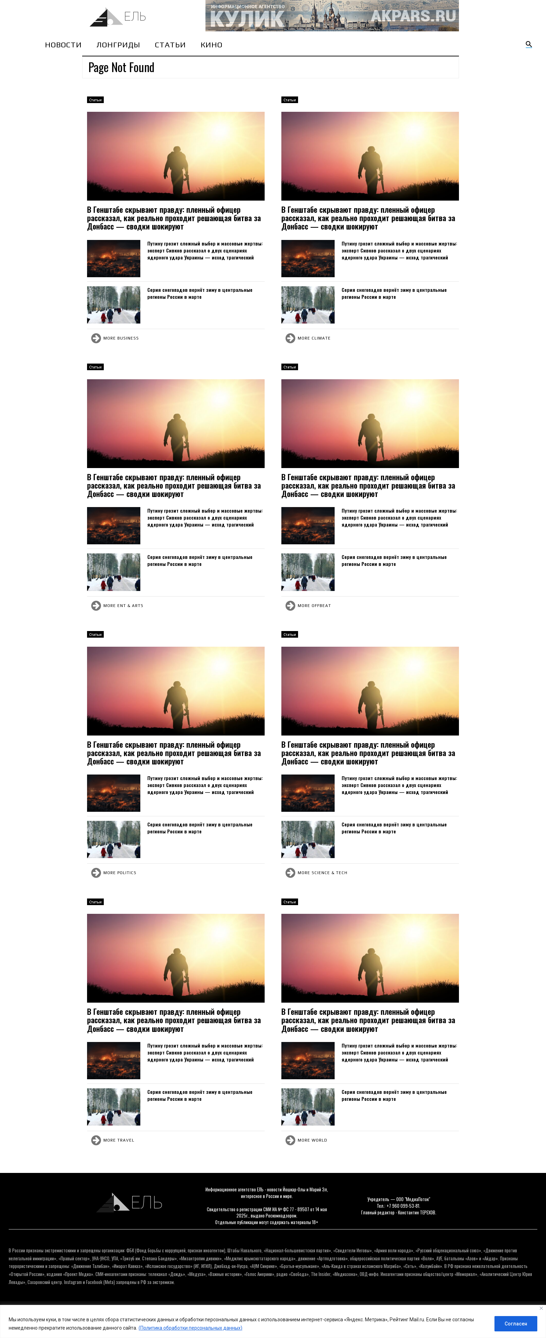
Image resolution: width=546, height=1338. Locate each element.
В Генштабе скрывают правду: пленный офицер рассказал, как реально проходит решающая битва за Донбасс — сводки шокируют (174, 218)
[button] (529, 44)
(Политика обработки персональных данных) (190, 1328)
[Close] (541, 1308)
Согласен (516, 1324)
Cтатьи (95, 100)
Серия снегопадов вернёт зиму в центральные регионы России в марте (199, 293)
